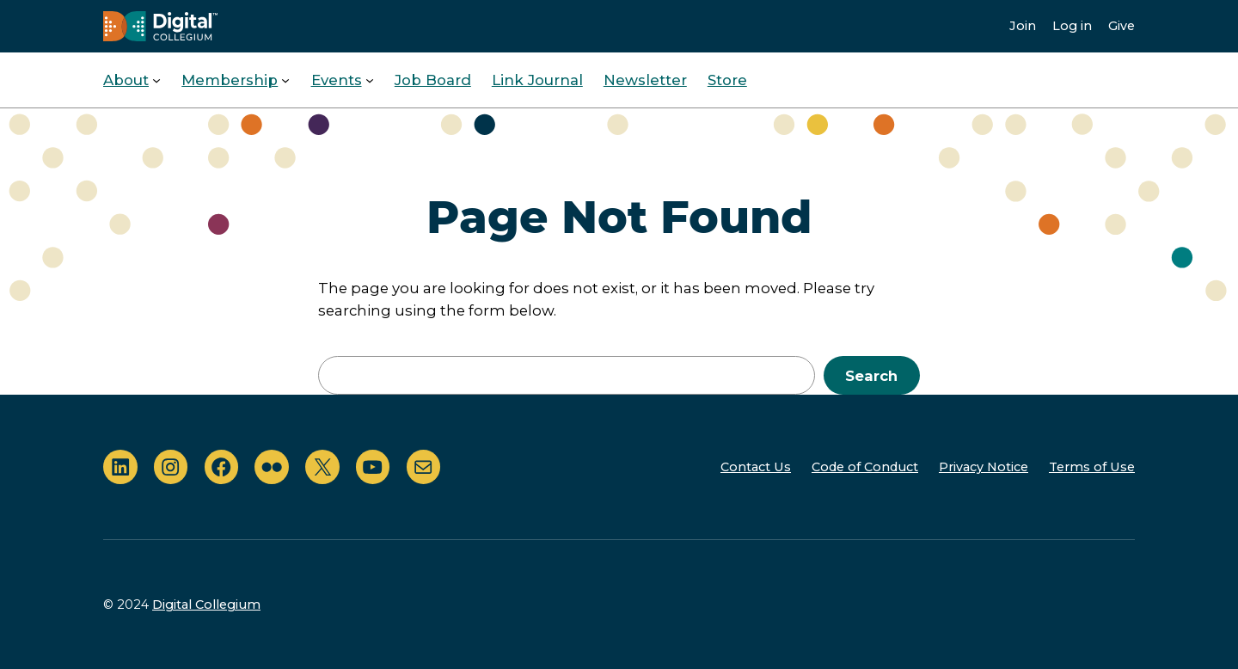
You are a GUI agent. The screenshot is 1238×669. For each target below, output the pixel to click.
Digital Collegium (206, 604)
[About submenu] (156, 80)
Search (871, 375)
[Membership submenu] (285, 80)
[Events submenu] (369, 80)
